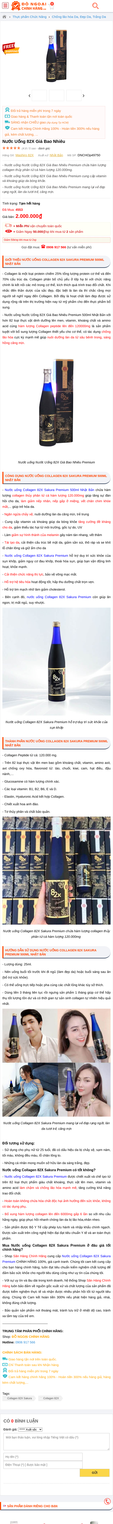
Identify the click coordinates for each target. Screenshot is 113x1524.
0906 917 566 (56, 247)
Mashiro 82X (25, 155)
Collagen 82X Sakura (19, 1398)
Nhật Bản (56, 155)
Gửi (94, 1472)
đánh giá (43, 148)
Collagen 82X (51, 1398)
